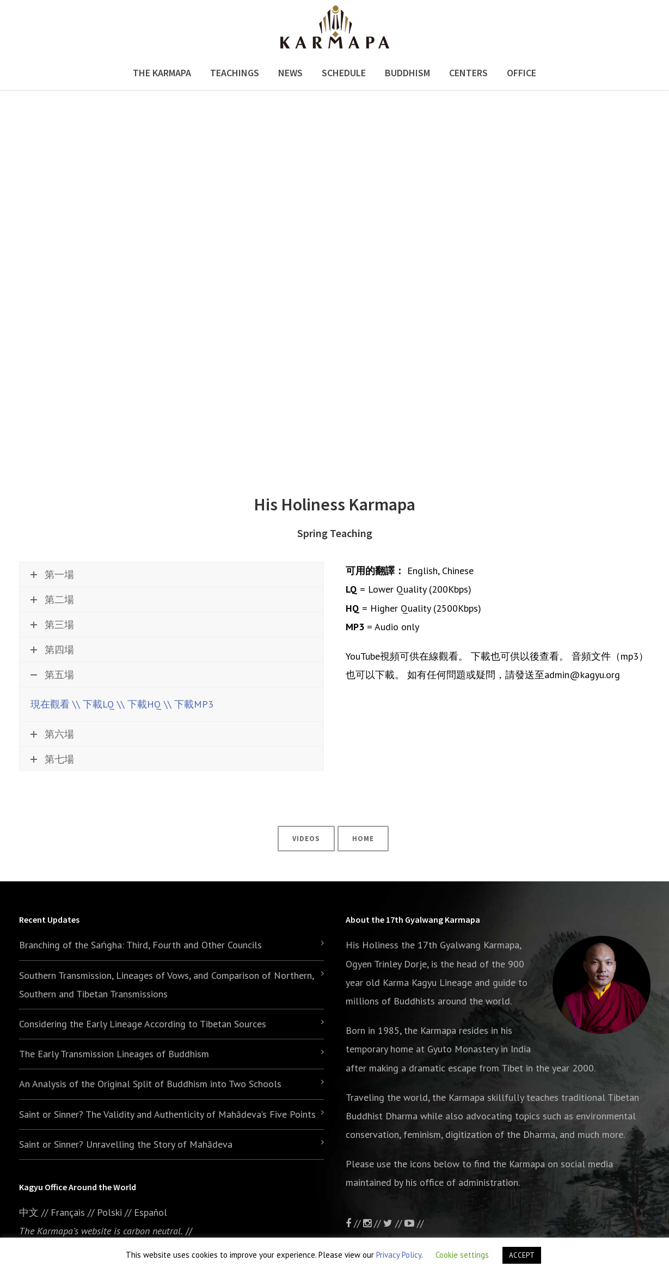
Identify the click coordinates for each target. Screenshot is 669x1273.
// (393, 1223)
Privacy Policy (398, 1255)
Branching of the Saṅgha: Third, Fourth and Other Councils (140, 945)
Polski (109, 1212)
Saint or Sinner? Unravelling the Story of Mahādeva (125, 1144)
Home (363, 838)
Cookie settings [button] (462, 1255)
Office (521, 72)
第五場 (52, 674)
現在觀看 (50, 704)
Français (68, 1212)
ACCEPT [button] (522, 1255)
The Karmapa (162, 72)
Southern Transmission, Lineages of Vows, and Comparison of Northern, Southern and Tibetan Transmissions (166, 984)
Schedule (344, 72)
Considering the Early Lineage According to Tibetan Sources (142, 1024)
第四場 (52, 649)
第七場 (52, 759)
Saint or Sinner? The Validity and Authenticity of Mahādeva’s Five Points (167, 1114)
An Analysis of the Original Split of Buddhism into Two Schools (150, 1083)
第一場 (52, 574)
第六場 (52, 734)
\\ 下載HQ (139, 704)
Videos (306, 838)
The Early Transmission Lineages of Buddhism (114, 1053)
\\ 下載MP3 (188, 704)
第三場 (52, 624)
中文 (29, 1212)
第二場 (52, 599)
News (290, 72)
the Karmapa (430, 1030)
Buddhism (407, 72)
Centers (468, 72)
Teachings (234, 72)
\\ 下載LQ (93, 704)
